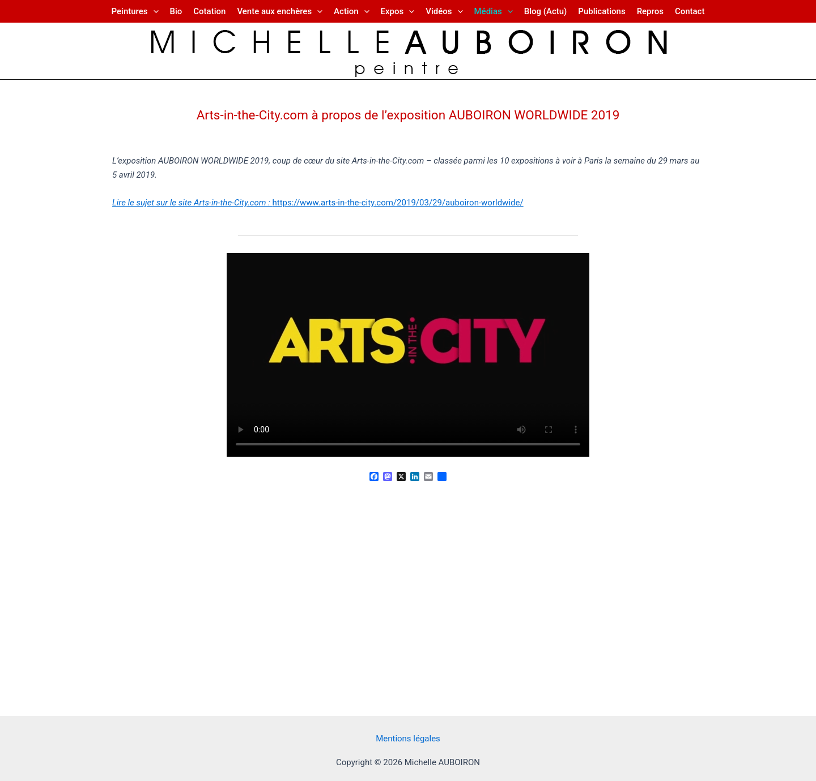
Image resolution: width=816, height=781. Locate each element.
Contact (690, 11)
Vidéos (444, 11)
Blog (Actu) (545, 11)
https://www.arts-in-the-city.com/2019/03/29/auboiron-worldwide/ (397, 203)
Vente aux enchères (279, 11)
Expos (398, 11)
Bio (176, 11)
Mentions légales (408, 738)
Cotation (209, 11)
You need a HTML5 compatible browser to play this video (408, 355)
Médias (493, 11)
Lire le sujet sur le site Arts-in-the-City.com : (192, 203)
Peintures (135, 11)
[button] (153, 11)
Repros (650, 11)
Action (351, 11)
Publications (601, 11)
